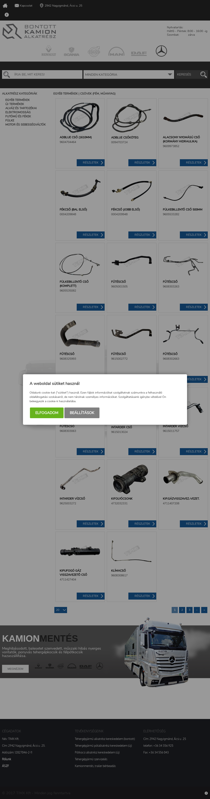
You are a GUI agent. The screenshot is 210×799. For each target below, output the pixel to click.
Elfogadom (46, 412)
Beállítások (82, 412)
